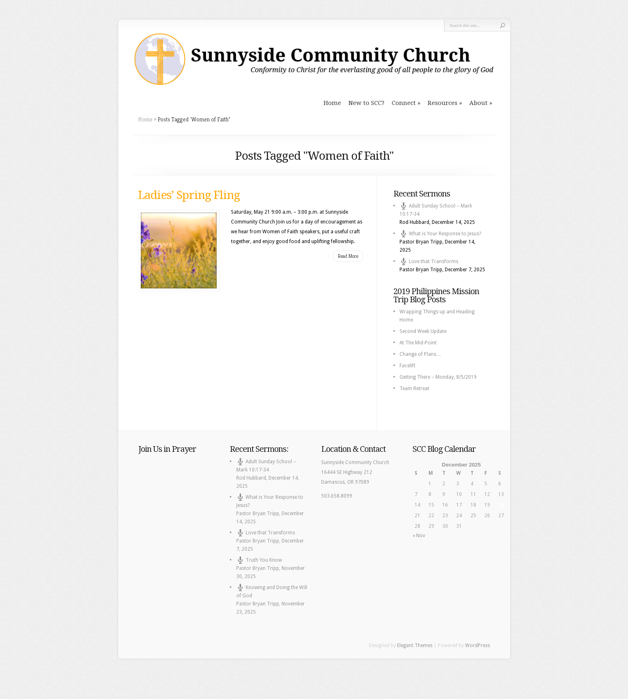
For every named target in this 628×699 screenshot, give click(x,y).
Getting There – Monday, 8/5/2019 (438, 377)
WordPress (477, 645)
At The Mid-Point (418, 343)
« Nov (419, 535)
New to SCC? (366, 103)
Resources (442, 103)
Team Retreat (414, 388)
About (478, 103)
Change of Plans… (420, 354)
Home (332, 103)
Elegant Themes (415, 645)
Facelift (407, 365)
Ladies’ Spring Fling (189, 195)
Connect (404, 103)
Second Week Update (422, 331)
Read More (348, 256)
